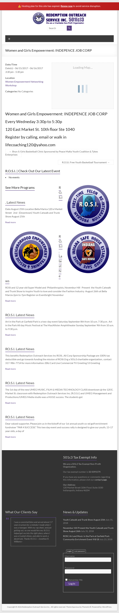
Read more (10, 222)
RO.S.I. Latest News (19, 315)
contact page (101, 479)
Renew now (67, 6)
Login (69, 551)
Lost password (79, 551)
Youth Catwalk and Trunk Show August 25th (84, 519)
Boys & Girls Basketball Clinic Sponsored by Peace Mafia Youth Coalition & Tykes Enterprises (51, 153)
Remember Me (73, 580)
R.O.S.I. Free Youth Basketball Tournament (86, 162)
